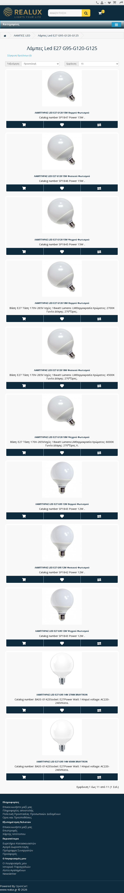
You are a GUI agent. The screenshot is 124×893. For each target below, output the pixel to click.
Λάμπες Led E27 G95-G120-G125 (58, 35)
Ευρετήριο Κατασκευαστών (19, 843)
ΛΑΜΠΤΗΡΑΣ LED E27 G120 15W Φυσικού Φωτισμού (62, 176)
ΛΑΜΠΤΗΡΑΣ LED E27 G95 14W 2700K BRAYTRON (62, 694)
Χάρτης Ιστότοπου (14, 834)
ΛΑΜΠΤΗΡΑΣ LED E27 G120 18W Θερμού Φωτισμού (62, 303)
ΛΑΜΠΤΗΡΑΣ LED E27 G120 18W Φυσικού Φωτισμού (62, 370)
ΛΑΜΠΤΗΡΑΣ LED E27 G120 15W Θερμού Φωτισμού (62, 112)
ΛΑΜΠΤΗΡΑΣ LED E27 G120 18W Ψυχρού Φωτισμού (62, 437)
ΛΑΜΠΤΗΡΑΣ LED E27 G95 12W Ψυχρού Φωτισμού (62, 631)
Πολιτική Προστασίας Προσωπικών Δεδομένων (32, 814)
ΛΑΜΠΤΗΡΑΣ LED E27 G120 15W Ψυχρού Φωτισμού (62, 239)
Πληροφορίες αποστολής (18, 810)
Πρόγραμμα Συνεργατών (18, 850)
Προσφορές (10, 854)
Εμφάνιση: (72, 63)
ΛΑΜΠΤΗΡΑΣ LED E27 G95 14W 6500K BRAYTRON (62, 761)
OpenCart (21, 886)
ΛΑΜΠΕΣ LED (22, 35)
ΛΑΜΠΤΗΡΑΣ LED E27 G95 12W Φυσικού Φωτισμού (62, 567)
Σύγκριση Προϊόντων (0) (19, 55)
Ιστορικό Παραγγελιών (17, 866)
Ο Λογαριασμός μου (15, 863)
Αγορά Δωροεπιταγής (16, 847)
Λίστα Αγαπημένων (14, 870)
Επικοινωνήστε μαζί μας (17, 807)
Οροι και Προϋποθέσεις (17, 817)
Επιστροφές (10, 830)
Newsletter (9, 873)
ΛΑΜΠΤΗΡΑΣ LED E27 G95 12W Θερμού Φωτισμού (62, 504)
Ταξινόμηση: (13, 63)
